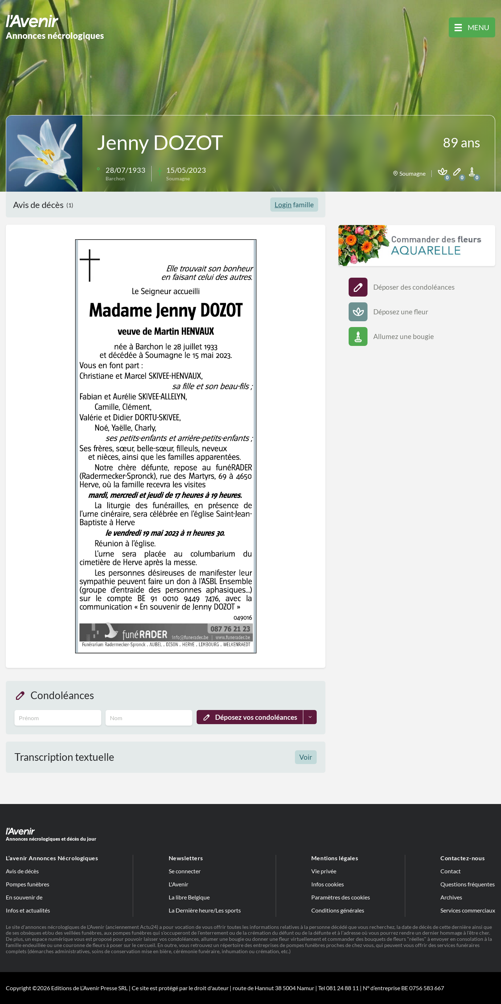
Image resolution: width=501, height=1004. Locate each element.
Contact (450, 871)
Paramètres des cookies (340, 897)
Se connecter (185, 871)
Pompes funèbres (27, 884)
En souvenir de (24, 897)
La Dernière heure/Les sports (205, 910)
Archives (451, 897)
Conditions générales (337, 910)
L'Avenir (178, 884)
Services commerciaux (467, 910)
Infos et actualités (28, 910)
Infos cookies (327, 884)
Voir (305, 757)
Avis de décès (22, 871)
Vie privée (323, 871)
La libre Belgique (189, 897)
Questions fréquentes (467, 884)
